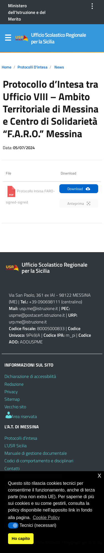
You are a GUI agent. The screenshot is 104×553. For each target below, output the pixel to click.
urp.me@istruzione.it (28, 321)
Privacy (11, 391)
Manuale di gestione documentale (35, 453)
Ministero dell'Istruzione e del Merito (26, 12)
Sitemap (12, 399)
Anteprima (78, 203)
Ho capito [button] (21, 538)
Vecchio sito (15, 406)
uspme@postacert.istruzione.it (37, 315)
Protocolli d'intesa (32, 67)
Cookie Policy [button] (46, 517)
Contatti (12, 468)
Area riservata (20, 416)
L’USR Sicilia (15, 445)
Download (78, 188)
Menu (8, 39)
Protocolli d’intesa (20, 438)
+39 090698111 (44, 301)
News (59, 67)
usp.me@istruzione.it (38, 308)
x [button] (99, 475)
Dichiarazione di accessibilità (30, 376)
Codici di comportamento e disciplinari (38, 460)
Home (6, 67)
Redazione (14, 384)
